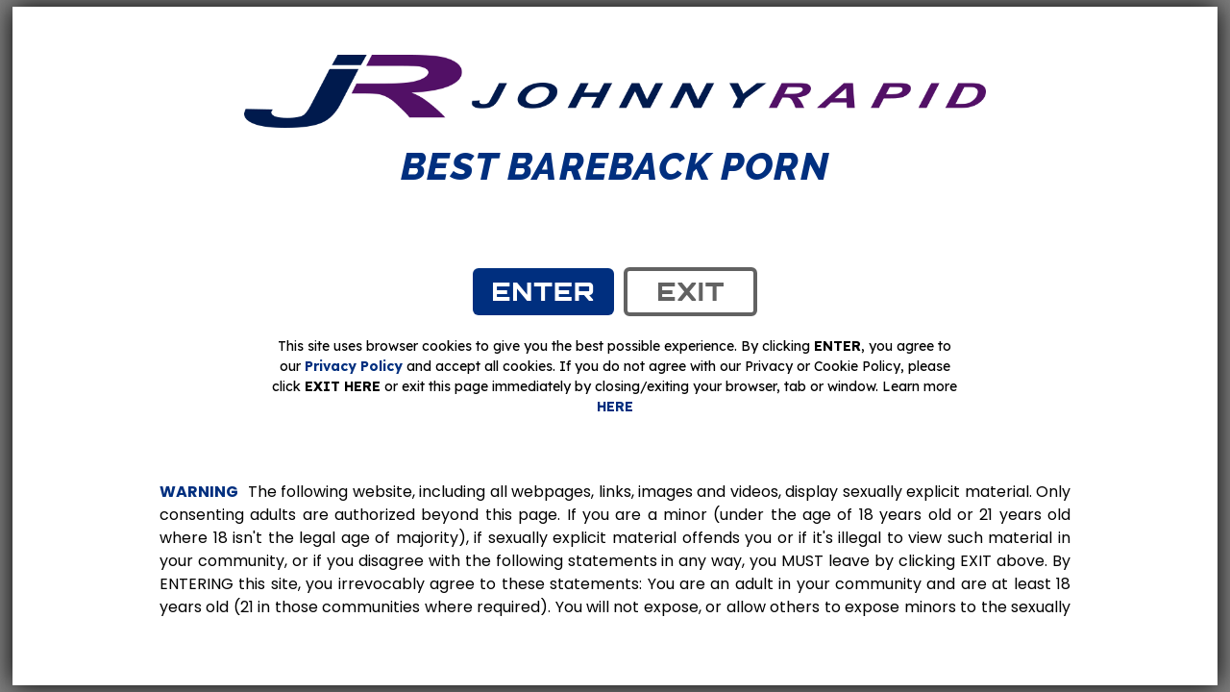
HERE (615, 406)
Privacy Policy (354, 366)
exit (690, 291)
